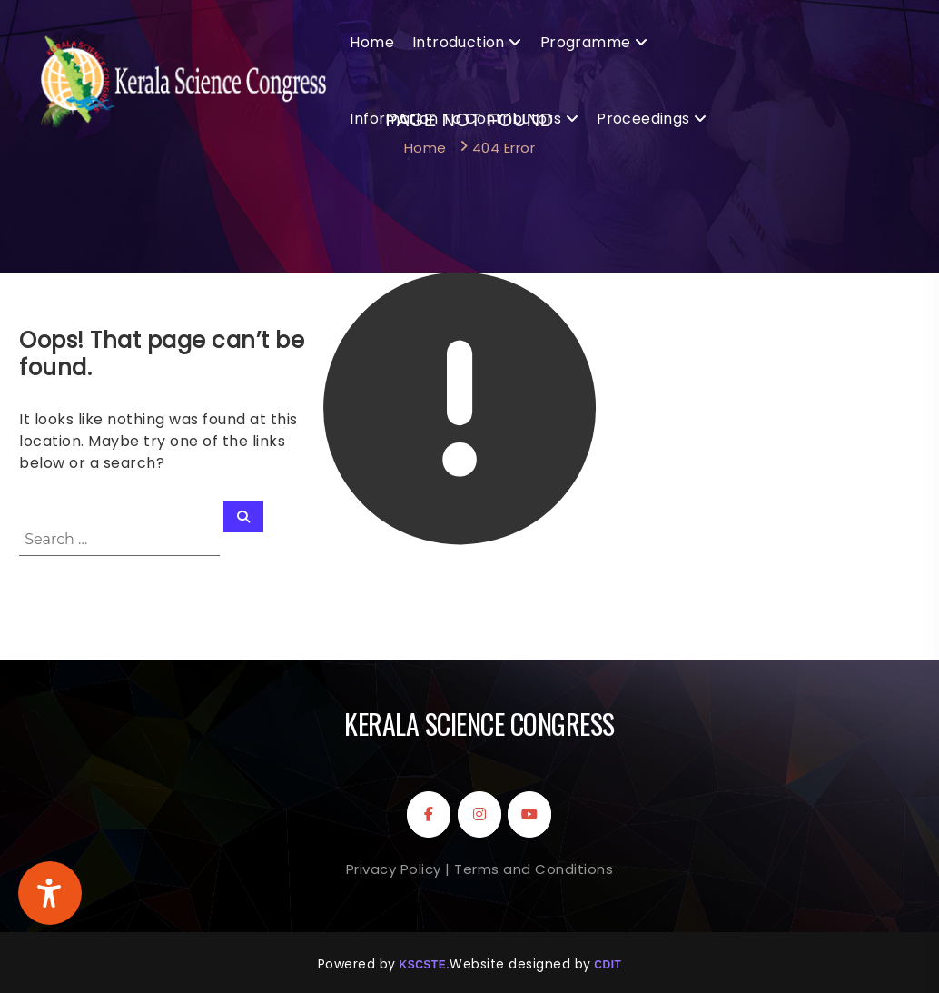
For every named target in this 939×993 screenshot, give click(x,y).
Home (372, 42)
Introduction (458, 42)
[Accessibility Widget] (50, 893)
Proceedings (643, 118)
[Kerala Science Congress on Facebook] (428, 814)
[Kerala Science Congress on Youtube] (529, 814)
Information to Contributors (455, 118)
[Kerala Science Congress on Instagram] (479, 814)
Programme (585, 42)
